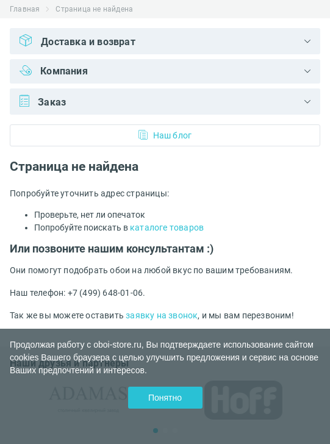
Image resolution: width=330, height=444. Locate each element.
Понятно (165, 398)
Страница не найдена (94, 9)
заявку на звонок (162, 315)
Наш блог (165, 135)
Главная (25, 9)
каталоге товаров (167, 227)
